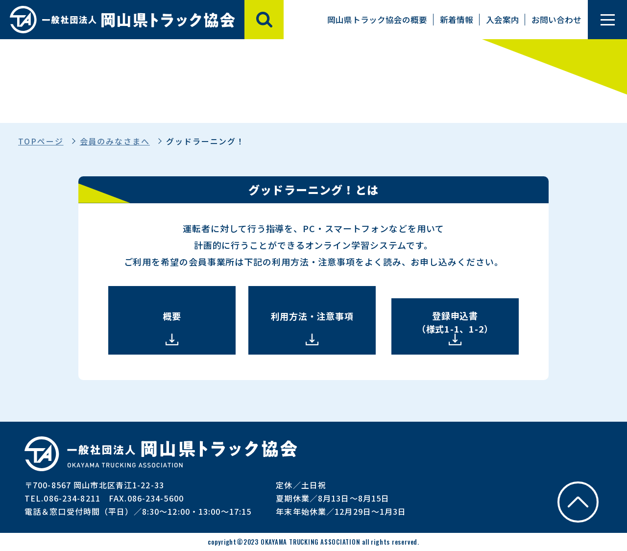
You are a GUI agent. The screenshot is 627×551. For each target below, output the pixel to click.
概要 (172, 316)
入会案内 (502, 19)
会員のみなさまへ (115, 141)
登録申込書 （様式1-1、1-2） (455, 322)
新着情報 (456, 19)
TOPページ (41, 141)
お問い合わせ (556, 19)
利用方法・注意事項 (312, 316)
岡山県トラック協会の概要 (377, 19)
